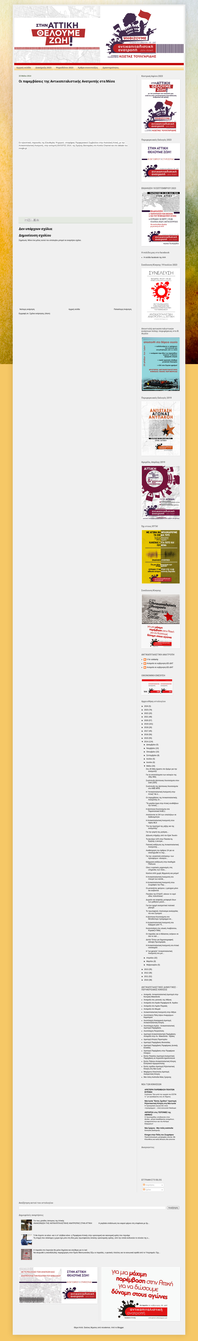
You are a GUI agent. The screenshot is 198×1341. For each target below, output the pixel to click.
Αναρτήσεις (148, 1185)
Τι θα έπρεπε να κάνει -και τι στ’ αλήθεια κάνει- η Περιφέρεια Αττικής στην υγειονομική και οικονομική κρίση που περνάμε (81, 1235)
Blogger (120, 1327)
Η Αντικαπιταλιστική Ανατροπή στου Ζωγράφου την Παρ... (160, 883)
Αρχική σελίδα (23, 67)
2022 (146, 713)
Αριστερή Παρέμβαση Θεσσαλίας (157, 1042)
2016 (146, 734)
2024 (146, 706)
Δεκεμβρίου (151, 745)
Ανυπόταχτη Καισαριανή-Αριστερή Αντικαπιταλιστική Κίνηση (157, 1021)
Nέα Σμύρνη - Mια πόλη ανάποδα (159, 1128)
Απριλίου (150, 958)
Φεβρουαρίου (152, 965)
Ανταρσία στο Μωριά (152, 1009)
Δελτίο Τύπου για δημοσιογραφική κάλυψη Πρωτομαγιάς (159, 941)
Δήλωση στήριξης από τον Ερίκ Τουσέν (161, 835)
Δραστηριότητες (111, 67)
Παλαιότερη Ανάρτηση (123, 309)
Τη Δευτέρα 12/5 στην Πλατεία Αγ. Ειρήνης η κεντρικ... (159, 840)
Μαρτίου (150, 961)
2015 (146, 738)
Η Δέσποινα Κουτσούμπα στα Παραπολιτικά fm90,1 (158, 810)
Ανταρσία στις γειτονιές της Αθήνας (158, 1000)
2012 (146, 973)
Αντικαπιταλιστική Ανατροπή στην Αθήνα (160, 1012)
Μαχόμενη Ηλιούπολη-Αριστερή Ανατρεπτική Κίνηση (156, 1073)
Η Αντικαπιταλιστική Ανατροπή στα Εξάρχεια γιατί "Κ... (160, 924)
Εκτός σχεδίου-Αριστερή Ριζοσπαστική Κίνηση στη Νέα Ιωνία (159, 1067)
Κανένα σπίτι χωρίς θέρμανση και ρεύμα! (162, 873)
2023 (146, 710)
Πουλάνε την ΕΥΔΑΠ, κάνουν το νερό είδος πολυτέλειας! (161, 895)
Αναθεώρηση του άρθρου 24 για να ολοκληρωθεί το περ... (160, 851)
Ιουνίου (149, 762)
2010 (146, 980)
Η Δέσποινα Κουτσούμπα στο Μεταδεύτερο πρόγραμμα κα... (159, 918)
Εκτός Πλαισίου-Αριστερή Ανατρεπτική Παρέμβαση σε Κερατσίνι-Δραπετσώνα (159, 1057)
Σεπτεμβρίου (151, 755)
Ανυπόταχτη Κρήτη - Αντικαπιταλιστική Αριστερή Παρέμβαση (159, 1027)
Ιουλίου (149, 759)
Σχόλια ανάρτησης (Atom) (40, 313)
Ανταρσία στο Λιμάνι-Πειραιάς (155, 1006)
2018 (146, 727)
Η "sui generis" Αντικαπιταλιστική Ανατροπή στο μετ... (159, 952)
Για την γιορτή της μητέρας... (157, 832)
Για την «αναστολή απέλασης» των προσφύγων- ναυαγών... (160, 857)
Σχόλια (147, 1190)
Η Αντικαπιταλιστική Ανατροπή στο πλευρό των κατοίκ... (159, 878)
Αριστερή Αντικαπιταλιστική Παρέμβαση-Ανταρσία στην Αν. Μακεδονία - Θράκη (160, 1035)
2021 (146, 717)
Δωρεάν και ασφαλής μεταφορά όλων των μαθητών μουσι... (161, 901)
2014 (146, 742)
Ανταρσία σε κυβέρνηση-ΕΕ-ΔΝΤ (160, 663)
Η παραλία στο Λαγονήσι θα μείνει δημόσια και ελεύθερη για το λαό (60, 1250)
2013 (146, 969)
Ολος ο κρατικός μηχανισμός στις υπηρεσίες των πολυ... (159, 868)
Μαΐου (149, 766)
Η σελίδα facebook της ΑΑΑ (155, 257)
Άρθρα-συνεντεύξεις (88, 67)
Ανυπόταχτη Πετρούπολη (154, 1031)
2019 (146, 724)
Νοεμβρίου (151, 748)
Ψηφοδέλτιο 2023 (64, 67)
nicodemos (105, 1327)
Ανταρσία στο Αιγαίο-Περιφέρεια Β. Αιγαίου (161, 1003)
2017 (146, 731)
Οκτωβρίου (151, 752)
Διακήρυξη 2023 (43, 67)
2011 (146, 976)
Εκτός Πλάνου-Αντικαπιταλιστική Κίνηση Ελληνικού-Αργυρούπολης (160, 1062)
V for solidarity (152, 659)
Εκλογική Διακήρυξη (152, 1130)
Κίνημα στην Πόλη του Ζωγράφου (159, 1135)
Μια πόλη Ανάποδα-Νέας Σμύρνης (157, 1077)
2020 (146, 720)
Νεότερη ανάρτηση (27, 309)
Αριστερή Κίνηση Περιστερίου (155, 1039)
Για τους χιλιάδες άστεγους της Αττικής (48, 1221)
